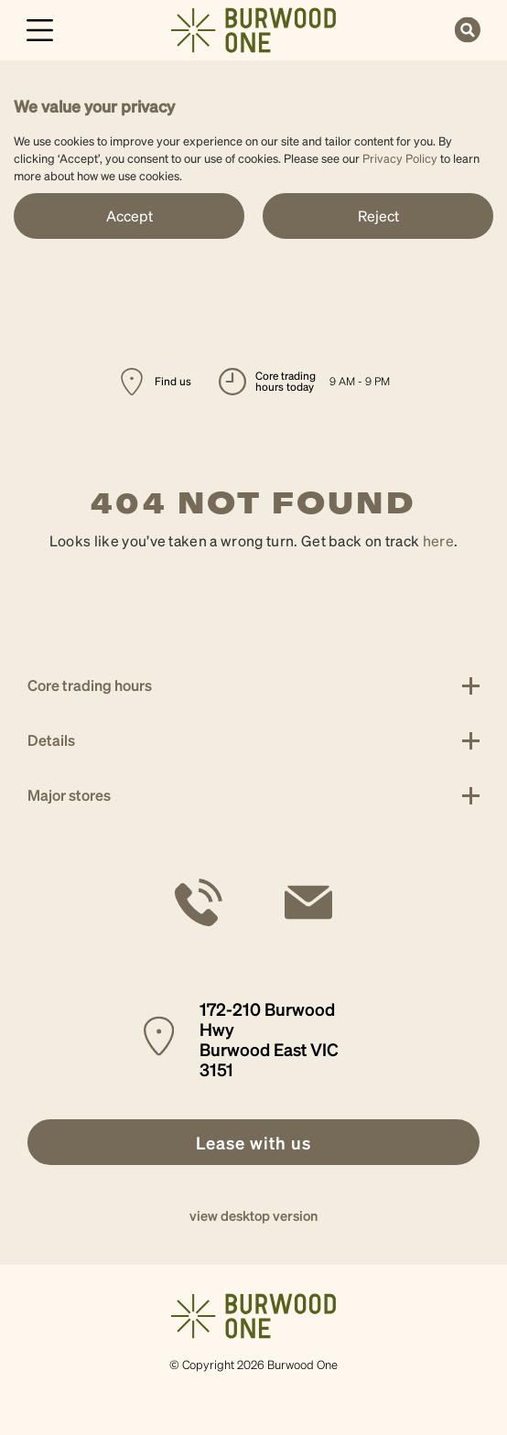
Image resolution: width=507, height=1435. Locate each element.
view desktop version (253, 1215)
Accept (129, 215)
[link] (253, 27)
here (438, 540)
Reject (378, 215)
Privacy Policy (399, 158)
